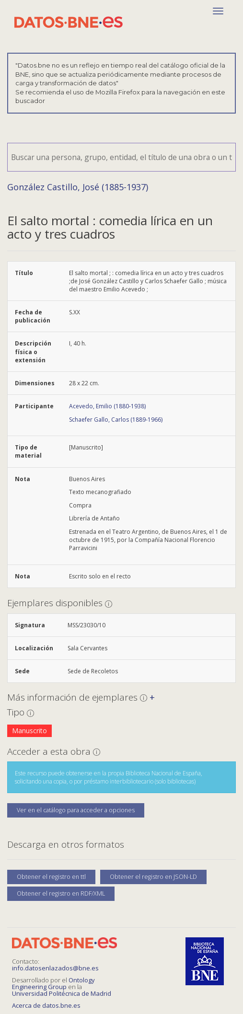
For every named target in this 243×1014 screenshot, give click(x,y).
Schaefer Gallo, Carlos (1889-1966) (115, 419)
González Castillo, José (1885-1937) (77, 187)
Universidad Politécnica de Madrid (61, 993)
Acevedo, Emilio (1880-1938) (107, 406)
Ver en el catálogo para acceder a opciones (76, 810)
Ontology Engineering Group (53, 983)
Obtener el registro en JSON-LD (153, 877)
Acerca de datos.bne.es (46, 1005)
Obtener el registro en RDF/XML (61, 893)
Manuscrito (29, 730)
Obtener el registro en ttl (51, 877)
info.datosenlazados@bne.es (55, 968)
